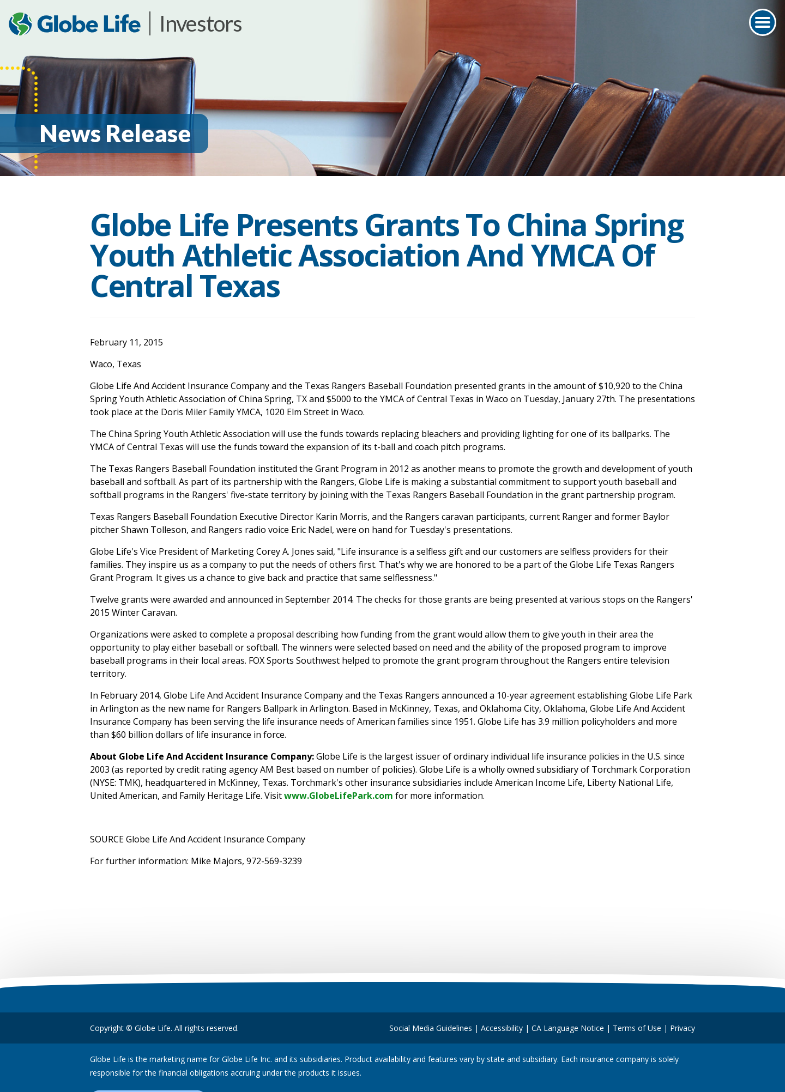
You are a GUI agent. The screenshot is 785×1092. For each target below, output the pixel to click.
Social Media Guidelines (430, 1028)
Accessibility (502, 1028)
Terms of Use (637, 1028)
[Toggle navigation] (762, 22)
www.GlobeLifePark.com (338, 796)
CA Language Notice (568, 1028)
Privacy (682, 1028)
